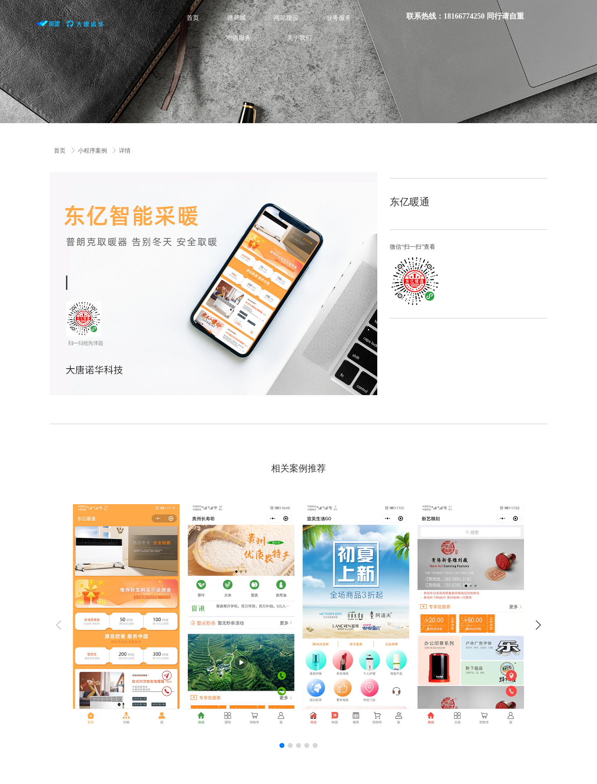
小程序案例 (93, 151)
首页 (60, 151)
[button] (538, 625)
